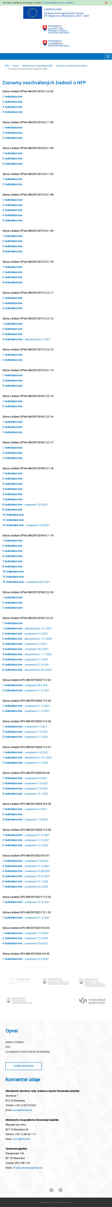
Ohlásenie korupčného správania (28, 1051)
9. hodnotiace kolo (12, 509)
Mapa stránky (15, 1042)
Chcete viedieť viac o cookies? (58, 2)
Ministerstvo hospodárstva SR (37, 65)
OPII (7, 65)
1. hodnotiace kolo (12, 597)
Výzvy (16, 65)
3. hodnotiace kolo (12, 458)
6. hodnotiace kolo (12, 556)
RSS (8, 1047)
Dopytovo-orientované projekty (71, 65)
